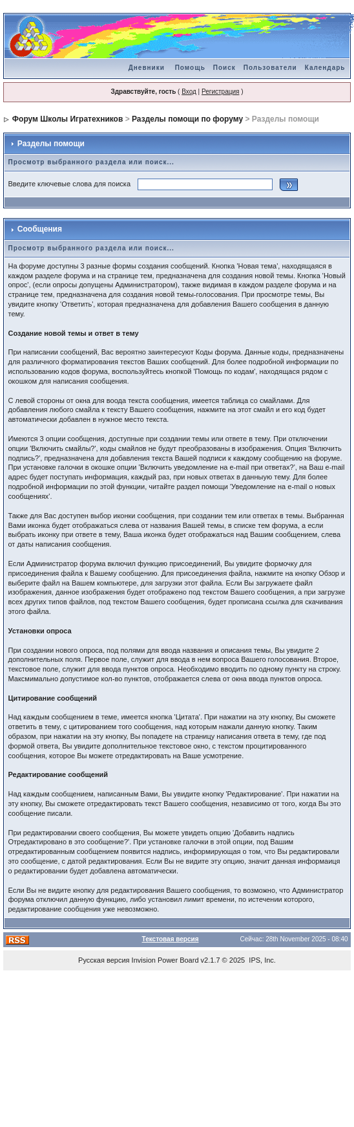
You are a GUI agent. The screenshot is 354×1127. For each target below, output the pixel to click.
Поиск (224, 67)
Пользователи (270, 67)
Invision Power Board (165, 960)
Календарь (325, 67)
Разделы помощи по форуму (187, 119)
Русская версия (103, 960)
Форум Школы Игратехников (67, 119)
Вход (189, 91)
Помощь (190, 67)
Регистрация (220, 91)
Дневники (147, 67)
